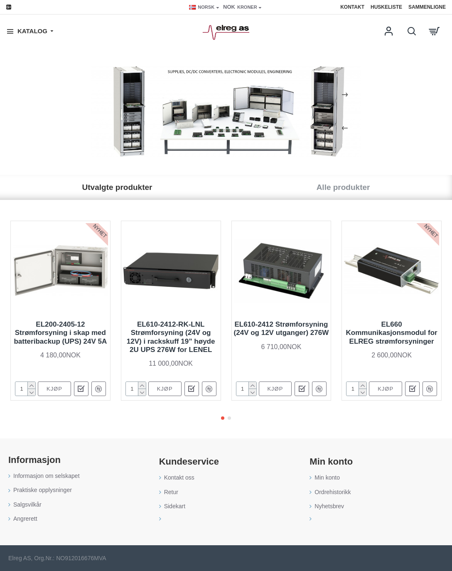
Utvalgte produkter (117, 187)
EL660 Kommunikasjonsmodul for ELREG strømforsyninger (391, 332)
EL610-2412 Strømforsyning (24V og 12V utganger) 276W (281, 328)
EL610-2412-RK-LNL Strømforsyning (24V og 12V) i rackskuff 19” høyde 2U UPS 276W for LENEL (171, 337)
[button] (222, 418)
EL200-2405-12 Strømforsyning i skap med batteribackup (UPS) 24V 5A (60, 332)
